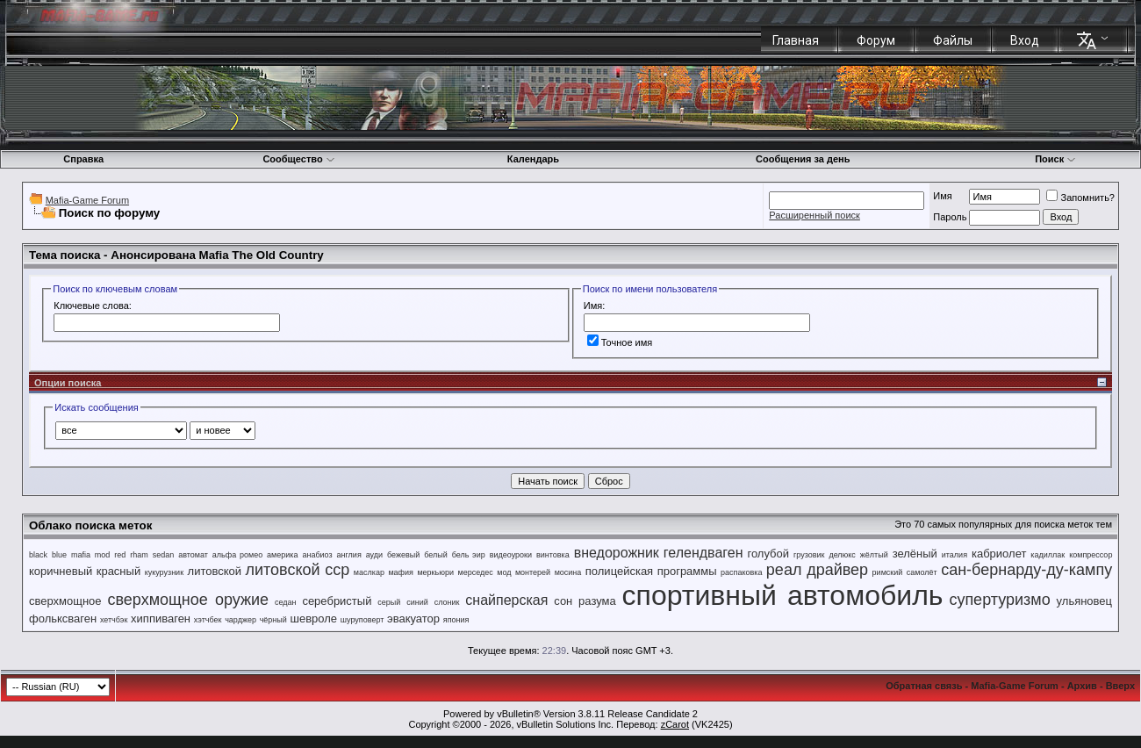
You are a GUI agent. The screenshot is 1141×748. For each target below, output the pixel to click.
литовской (214, 571)
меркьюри (435, 572)
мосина (568, 572)
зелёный (915, 553)
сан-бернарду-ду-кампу (1026, 570)
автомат (193, 554)
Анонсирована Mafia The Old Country (217, 255)
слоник (447, 602)
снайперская (506, 600)
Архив (1082, 685)
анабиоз (317, 554)
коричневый (60, 571)
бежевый (403, 554)
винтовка (553, 554)
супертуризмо (999, 599)
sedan (164, 554)
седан (286, 602)
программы (687, 571)
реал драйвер (817, 570)
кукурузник (164, 572)
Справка (83, 159)
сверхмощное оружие (188, 599)
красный (118, 571)
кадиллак (1047, 554)
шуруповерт (362, 619)
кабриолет (999, 553)
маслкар (369, 572)
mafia (80, 554)
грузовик (808, 554)
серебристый (336, 601)
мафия (400, 572)
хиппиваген (160, 618)
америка (282, 554)
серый (388, 602)
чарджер (240, 619)
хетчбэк (114, 619)
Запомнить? (1080, 197)
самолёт (922, 572)
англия (349, 554)
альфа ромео (237, 554)
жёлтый (874, 554)
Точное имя (620, 342)
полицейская (619, 571)
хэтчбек (208, 619)
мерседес (474, 572)
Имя (942, 196)
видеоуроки (511, 554)
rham (139, 554)
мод (504, 572)
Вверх (1120, 685)
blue (59, 554)
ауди (374, 554)
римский (887, 572)
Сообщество (298, 159)
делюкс (842, 554)
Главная (795, 40)
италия (954, 554)
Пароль (949, 217)
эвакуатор (413, 618)
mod (103, 554)
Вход (1024, 40)
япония (456, 619)
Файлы (952, 40)
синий (417, 602)
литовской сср (298, 570)
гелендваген (703, 552)
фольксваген (63, 618)
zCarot (675, 724)
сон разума (585, 601)
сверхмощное (65, 601)
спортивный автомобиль (783, 595)
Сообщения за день (803, 159)
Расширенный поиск (814, 215)
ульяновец (1084, 601)
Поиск (1055, 159)
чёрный (273, 619)
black (38, 554)
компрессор (1090, 554)
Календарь (533, 159)
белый (436, 554)
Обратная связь (924, 685)
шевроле (314, 618)
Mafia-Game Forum (87, 200)
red (120, 554)
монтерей (532, 572)
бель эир (468, 554)
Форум (876, 40)
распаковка (741, 572)
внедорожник (616, 552)
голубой (768, 553)
